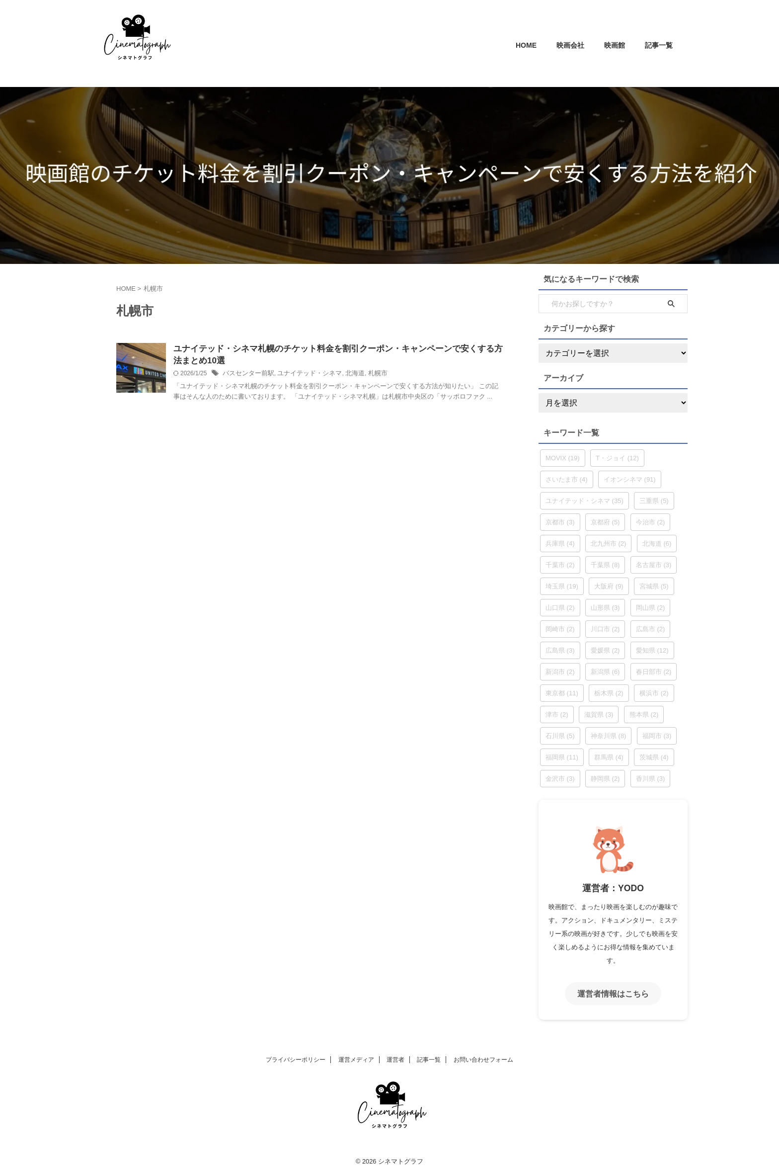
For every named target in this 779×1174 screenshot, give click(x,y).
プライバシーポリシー (295, 1058)
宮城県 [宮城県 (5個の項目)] (654, 586)
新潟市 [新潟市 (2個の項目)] (560, 671)
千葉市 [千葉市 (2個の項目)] (560, 565)
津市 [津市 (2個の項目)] (556, 714)
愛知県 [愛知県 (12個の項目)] (652, 650)
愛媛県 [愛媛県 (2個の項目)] (605, 650)
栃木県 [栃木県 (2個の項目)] (608, 693)
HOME (526, 45)
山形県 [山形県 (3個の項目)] (605, 607)
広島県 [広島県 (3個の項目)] (560, 650)
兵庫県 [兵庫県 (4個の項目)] (560, 543)
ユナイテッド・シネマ (303, 375)
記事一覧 (659, 45)
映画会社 (570, 45)
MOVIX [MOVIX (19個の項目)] (562, 458)
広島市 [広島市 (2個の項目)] (650, 629)
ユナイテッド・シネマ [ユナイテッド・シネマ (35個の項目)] (584, 500)
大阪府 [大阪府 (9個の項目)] (608, 586)
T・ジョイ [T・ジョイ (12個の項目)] (617, 458)
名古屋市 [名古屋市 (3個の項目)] (654, 565)
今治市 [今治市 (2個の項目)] (650, 522)
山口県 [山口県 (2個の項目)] (560, 607)
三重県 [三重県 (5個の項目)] (654, 500)
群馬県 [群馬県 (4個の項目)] (608, 757)
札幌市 (367, 375)
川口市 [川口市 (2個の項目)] (605, 629)
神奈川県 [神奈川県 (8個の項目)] (608, 736)
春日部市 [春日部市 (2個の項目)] (654, 671)
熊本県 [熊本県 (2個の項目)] (644, 714)
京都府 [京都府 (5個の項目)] (605, 522)
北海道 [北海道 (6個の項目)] (657, 543)
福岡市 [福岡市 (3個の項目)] (657, 736)
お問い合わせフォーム (483, 1058)
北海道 (345, 375)
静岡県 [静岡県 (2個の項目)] (605, 778)
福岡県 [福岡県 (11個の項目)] (561, 757)
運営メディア (356, 1058)
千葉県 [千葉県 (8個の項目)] (605, 565)
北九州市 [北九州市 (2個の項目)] (608, 543)
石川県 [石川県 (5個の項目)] (560, 736)
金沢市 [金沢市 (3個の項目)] (560, 778)
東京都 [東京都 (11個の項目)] (561, 693)
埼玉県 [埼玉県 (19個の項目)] (561, 586)
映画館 (614, 45)
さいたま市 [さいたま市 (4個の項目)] (566, 479)
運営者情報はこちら (613, 993)
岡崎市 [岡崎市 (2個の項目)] (560, 629)
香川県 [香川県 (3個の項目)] (650, 778)
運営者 (395, 1058)
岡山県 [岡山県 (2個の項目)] (650, 607)
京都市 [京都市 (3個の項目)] (560, 522)
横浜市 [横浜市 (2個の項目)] (654, 693)
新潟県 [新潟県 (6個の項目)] (605, 671)
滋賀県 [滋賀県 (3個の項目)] (599, 714)
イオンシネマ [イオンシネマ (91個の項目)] (630, 479)
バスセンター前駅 (246, 375)
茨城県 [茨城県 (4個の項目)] (654, 757)
